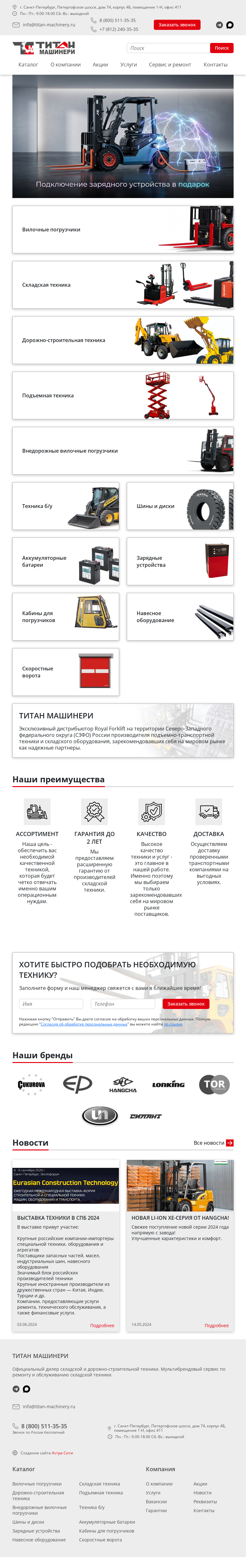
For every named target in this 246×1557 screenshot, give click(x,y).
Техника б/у (92, 1507)
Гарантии (156, 1510)
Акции (100, 64)
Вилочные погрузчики (37, 1484)
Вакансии (156, 1502)
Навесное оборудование (39, 1540)
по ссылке (173, 1024)
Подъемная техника (101, 1493)
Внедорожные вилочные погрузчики (39, 1510)
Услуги (128, 64)
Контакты (216, 64)
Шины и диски (28, 1522)
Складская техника (99, 1484)
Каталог (28, 64)
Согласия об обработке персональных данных (84, 1024)
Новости (203, 1493)
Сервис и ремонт (170, 64)
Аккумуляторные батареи (107, 1522)
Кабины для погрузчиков (106, 1531)
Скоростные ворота (100, 1540)
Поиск (222, 48)
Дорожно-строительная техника (38, 1495)
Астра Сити (62, 1453)
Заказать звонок (177, 25)
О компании (66, 64)
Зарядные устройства (36, 1531)
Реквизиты (205, 1502)
